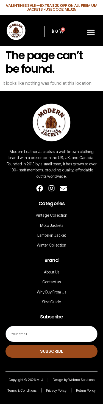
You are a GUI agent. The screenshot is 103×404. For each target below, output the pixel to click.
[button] (91, 32)
